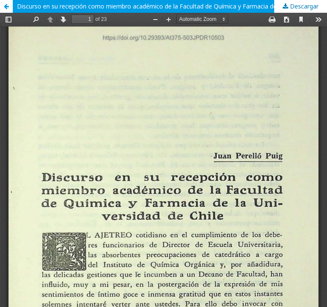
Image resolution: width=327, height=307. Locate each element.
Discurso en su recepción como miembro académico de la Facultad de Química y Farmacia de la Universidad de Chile (172, 6)
